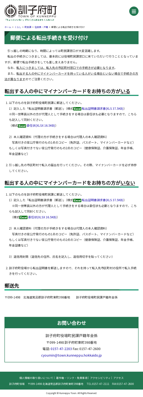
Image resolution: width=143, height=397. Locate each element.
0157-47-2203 (61, 357)
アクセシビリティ (100, 386)
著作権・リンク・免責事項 (71, 386)
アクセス (118, 386)
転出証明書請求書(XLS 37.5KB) (103, 108)
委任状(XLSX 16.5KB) (41, 125)
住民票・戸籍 (41, 27)
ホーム (7, 27)
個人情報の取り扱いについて (36, 386)
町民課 (28, 27)
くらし (18, 27)
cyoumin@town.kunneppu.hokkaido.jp (71, 363)
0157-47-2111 (100, 392)
